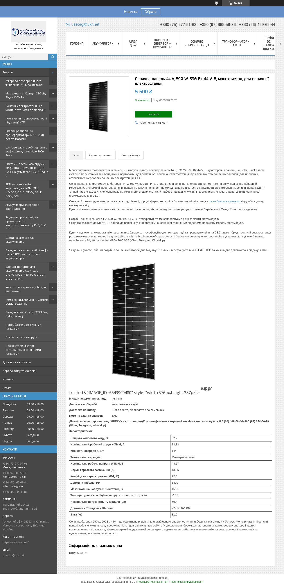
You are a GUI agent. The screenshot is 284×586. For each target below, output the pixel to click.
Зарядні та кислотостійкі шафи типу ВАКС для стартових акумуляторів (26, 254)
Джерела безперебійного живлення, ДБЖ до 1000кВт (24, 83)
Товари (8, 72)
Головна (76, 43)
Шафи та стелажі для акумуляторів (19, 240)
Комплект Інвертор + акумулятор (162, 43)
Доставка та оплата (17, 362)
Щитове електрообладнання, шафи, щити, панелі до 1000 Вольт (26, 151)
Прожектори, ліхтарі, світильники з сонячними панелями (23, 350)
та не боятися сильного (224, 201)
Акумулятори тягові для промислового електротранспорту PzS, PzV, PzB (25, 223)
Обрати (150, 12)
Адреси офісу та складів (19, 371)
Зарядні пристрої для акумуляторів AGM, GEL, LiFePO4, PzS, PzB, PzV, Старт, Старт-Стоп (25, 272)
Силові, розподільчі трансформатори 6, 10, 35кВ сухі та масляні (24, 135)
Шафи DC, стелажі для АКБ (269, 43)
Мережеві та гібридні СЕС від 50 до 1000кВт (25, 95)
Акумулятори (102, 43)
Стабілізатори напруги (21, 337)
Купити (154, 114)
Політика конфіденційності (187, 581)
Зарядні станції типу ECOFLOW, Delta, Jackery (26, 314)
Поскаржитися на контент (153, 581)
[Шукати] (52, 57)
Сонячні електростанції (197, 43)
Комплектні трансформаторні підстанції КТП (26, 120)
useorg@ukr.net (13, 555)
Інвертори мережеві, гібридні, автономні (26, 289)
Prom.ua (162, 577)
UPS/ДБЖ (133, 43)
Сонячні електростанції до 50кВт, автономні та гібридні (25, 108)
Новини (8, 379)
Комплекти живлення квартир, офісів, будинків (27, 302)
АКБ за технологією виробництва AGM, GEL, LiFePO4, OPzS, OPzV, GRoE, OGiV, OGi (23, 190)
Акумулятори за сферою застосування (22, 207)
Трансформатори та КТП (236, 43)
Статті (7, 388)
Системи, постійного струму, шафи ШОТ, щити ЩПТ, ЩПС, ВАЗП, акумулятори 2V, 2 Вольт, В (27, 170)
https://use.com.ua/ (16, 542)
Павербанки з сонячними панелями (23, 327)
